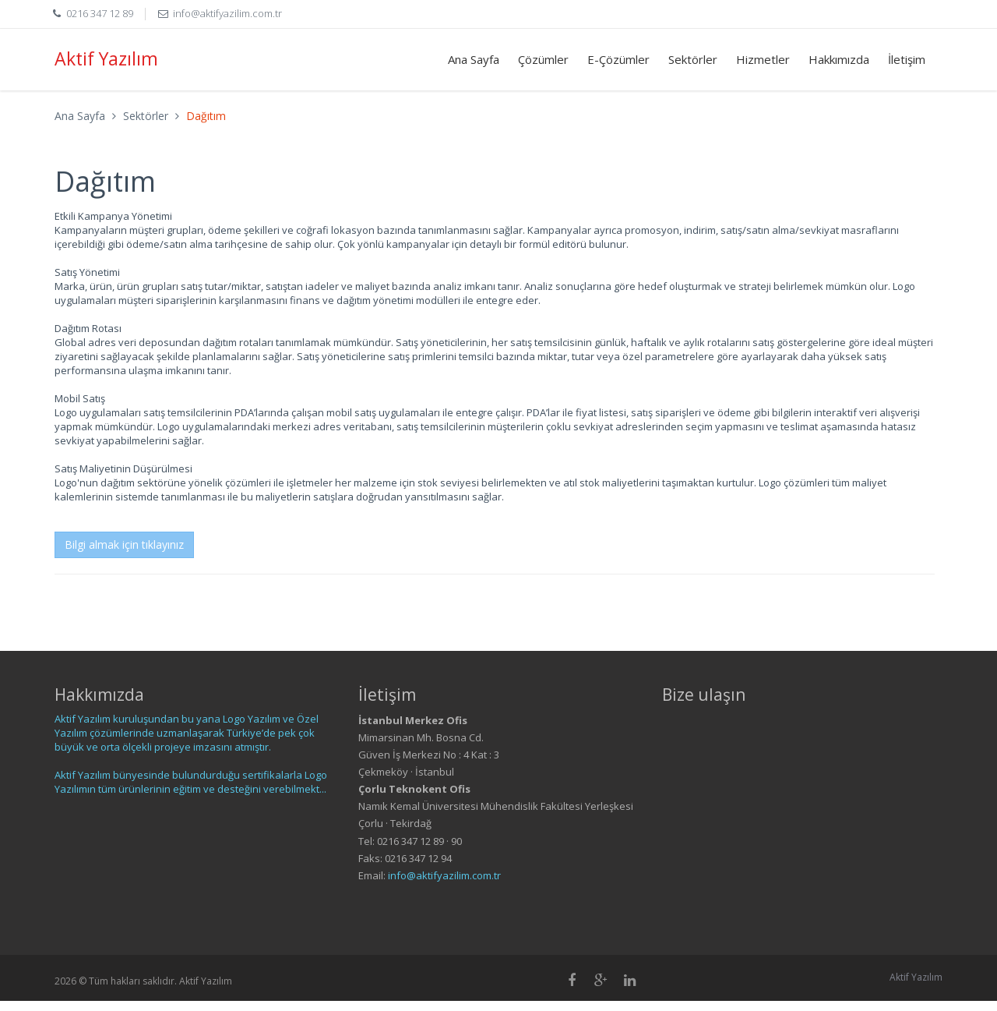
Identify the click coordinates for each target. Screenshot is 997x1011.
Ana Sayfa (473, 59)
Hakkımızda (839, 59)
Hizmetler (763, 59)
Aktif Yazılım (106, 58)
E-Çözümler (618, 59)
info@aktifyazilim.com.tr (227, 13)
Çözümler (543, 59)
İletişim (906, 59)
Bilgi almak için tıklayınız (124, 544)
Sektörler (692, 59)
